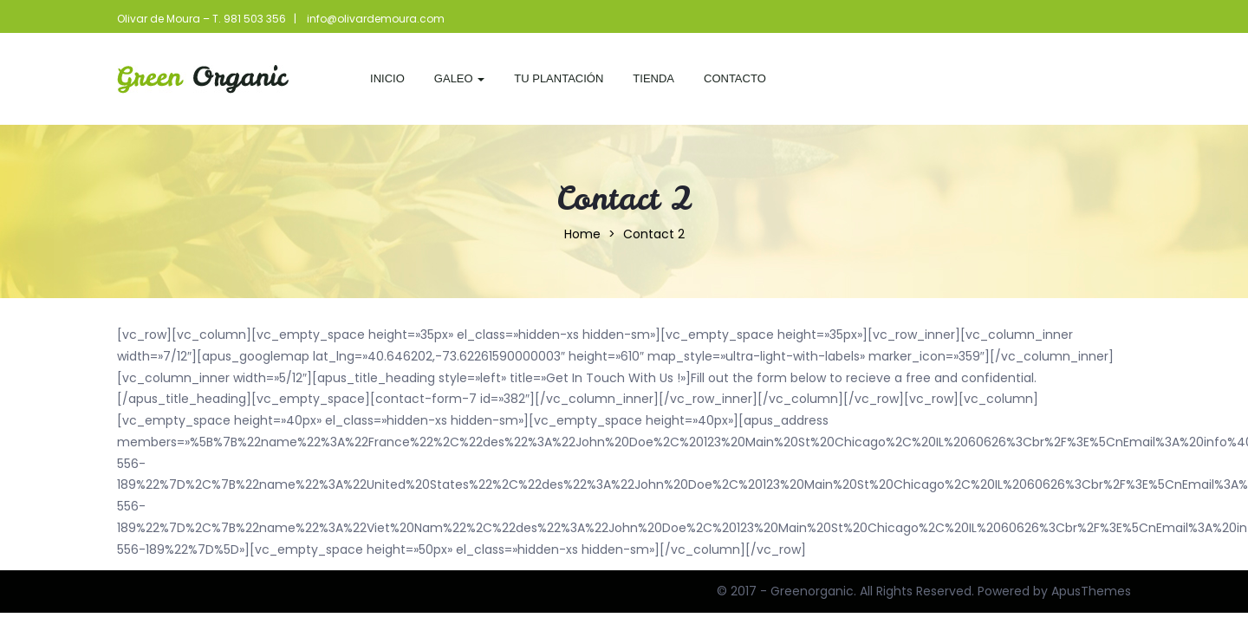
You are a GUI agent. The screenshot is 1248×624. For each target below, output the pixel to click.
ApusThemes (1091, 591)
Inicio (387, 78)
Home (582, 234)
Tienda (653, 78)
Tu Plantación (558, 78)
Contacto (735, 78)
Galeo (459, 78)
